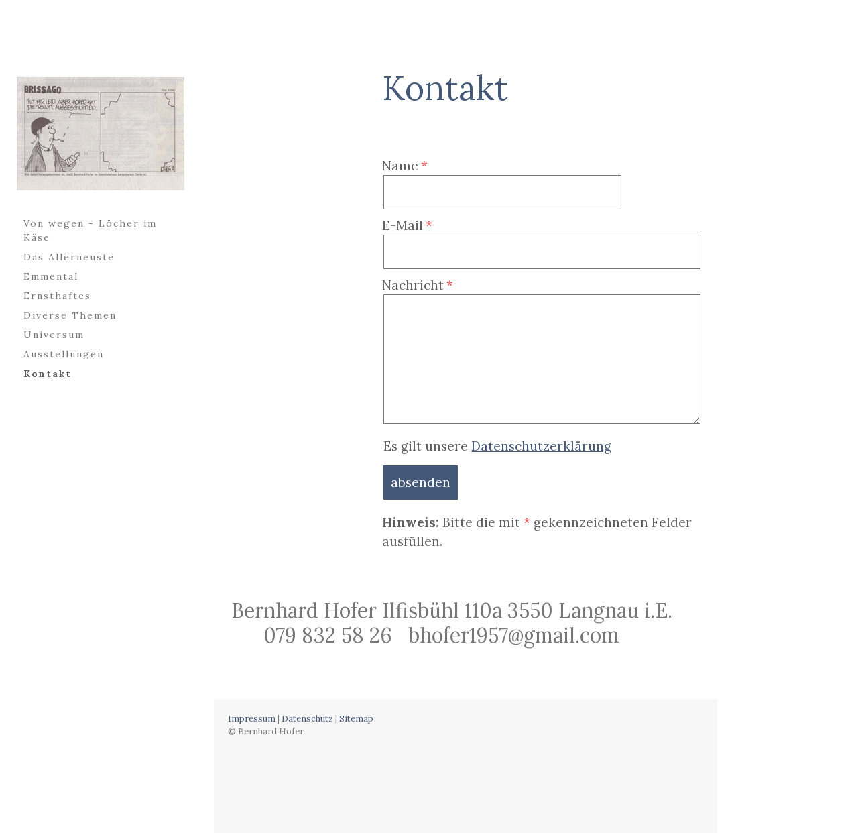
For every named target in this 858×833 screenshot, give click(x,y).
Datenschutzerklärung (541, 446)
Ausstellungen (63, 354)
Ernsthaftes (57, 296)
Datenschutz (307, 718)
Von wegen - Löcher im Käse (90, 230)
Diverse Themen (70, 315)
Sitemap (356, 718)
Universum (53, 335)
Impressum (251, 718)
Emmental (50, 276)
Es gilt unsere (497, 446)
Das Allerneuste (69, 257)
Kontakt (47, 374)
